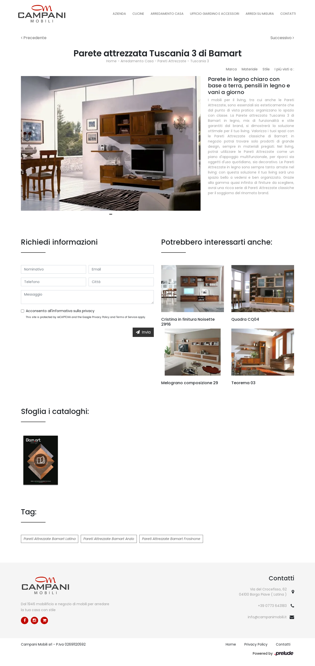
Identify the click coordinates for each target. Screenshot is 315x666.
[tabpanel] (111, 143)
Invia (143, 332)
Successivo (282, 38)
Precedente (34, 38)
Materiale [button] (250, 69)
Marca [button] (231, 69)
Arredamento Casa (167, 13)
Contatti (288, 13)
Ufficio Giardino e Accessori (214, 13)
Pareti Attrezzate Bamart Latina (50, 538)
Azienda (119, 13)
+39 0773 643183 (272, 605)
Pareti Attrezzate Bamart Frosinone (171, 538)
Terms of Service (126, 317)
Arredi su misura (260, 13)
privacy (88, 310)
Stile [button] (266, 69)
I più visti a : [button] (284, 69)
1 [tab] (110, 214)
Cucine (138, 13)
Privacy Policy (101, 317)
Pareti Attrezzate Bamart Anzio (108, 538)
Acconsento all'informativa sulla (60, 310)
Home (111, 61)
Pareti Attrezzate (172, 61)
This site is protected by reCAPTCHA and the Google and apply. (86, 317)
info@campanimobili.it (267, 617)
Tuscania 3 (199, 61)
